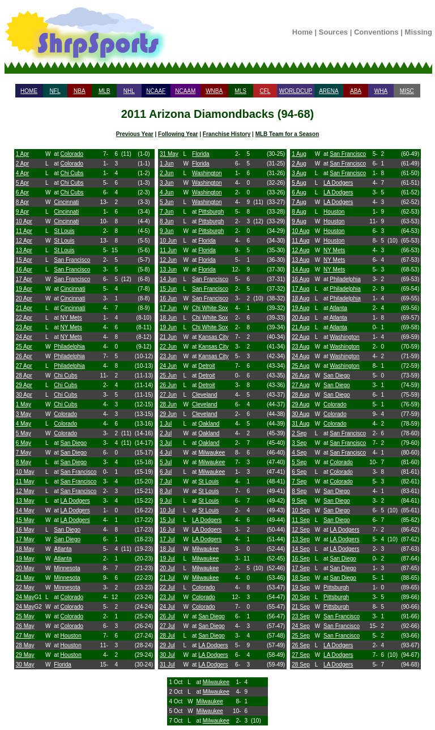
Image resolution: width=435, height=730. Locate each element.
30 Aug (300, 414)
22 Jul (167, 587)
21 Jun (168, 337)
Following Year (178, 134)
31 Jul (167, 664)
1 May (23, 404)
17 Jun (168, 308)
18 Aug (300, 298)
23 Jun (168, 356)
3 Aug (299, 173)
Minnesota (67, 568)
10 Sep (301, 510)
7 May (23, 452)
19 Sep (301, 587)
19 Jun (168, 327)
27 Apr (24, 366)
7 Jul (166, 481)
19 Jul (167, 558)
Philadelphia (69, 346)
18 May (25, 549)
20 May (25, 568)
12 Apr (24, 240)
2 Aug (299, 163)
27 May (25, 636)
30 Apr (24, 395)
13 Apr (24, 250)
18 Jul (167, 549)
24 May (25, 597)
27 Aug (300, 385)
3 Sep (299, 443)
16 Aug (300, 279)
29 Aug (300, 404)
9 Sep (299, 501)
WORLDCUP (295, 91)
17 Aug (300, 289)
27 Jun (168, 395)
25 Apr (24, 346)
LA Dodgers (74, 501)
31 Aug (300, 424)
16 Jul (167, 530)
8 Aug (299, 212)
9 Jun (166, 231)
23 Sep (301, 616)
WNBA (214, 91)
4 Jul (166, 452)
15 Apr (24, 260)
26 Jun (168, 385)
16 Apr (24, 269)
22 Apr (24, 318)
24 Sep (301, 626)
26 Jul (167, 616)
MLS (240, 91)
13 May (25, 501)
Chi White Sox (210, 308)
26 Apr (24, 356)
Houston (70, 636)
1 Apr (22, 154)
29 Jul (167, 645)
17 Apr (24, 279)
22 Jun (168, 346)
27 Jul (167, 626)
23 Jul (167, 597)
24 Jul (167, 607)
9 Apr (22, 212)
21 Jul (167, 578)
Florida (62, 664)
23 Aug (300, 346)
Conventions (376, 32)
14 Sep (301, 549)
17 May (25, 539)
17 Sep (301, 568)
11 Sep (301, 520)
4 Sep (299, 452)
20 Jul (167, 568)
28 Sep (301, 664)
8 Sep (299, 491)
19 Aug (300, 308)
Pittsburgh (211, 212)
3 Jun (166, 183)
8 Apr (22, 202)
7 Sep (299, 481)
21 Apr (24, 308)
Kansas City (213, 337)
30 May (25, 664)
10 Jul (167, 510)
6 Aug (299, 192)
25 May (25, 616)
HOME (28, 91)
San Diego (73, 443)
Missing (418, 32)
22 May (25, 587)
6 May (23, 443)
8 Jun (166, 221)
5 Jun (166, 202)
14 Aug (300, 269)
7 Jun (166, 212)
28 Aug (300, 395)
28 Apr (24, 375)
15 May (25, 520)
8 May (23, 462)
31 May (169, 154)
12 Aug (300, 250)
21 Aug (300, 327)
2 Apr (22, 163)
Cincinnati (66, 202)
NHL (129, 91)
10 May (25, 472)
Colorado (71, 154)
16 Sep (301, 558)
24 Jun (168, 366)
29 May (25, 655)
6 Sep (299, 472)
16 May (25, 530)
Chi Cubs (71, 173)
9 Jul (166, 501)
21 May (25, 578)
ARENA (328, 91)
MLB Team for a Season (287, 134)
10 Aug (300, 231)
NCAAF (155, 91)
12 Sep (301, 530)
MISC (407, 91)
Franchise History (226, 134)
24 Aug (300, 356)
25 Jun (168, 375)
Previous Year (134, 134)
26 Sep (301, 645)
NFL (55, 91)
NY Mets (71, 318)
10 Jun (168, 240)
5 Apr (22, 183)
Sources (333, 32)
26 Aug (300, 375)
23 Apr (24, 327)
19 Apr (24, 289)
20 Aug (300, 318)
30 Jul (167, 655)
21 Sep (301, 607)
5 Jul (166, 462)
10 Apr (24, 221)
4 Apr (22, 173)
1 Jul (166, 424)
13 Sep (301, 539)
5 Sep (299, 462)
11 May (25, 481)
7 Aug (299, 202)
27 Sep (301, 655)
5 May (23, 433)
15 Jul (167, 520)
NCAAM (185, 91)
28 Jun (168, 404)
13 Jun (168, 269)
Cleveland (204, 395)
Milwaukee (211, 452)
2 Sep (299, 433)
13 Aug (300, 260)
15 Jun (168, 289)
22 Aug (300, 337)
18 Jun (168, 318)
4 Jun (166, 192)
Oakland (208, 424)
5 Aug (299, 183)
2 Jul (166, 433)
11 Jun (168, 250)
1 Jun (166, 163)
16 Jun (168, 298)
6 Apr (22, 192)
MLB (104, 91)
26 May (25, 626)
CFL (264, 91)
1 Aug (299, 154)
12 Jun (168, 260)
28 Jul (167, 636)
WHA (380, 91)
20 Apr (24, 298)
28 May (25, 645)
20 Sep (301, 597)
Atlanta (62, 549)
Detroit (206, 366)
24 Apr (24, 337)
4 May (23, 424)
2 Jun (166, 173)
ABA (355, 91)
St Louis (64, 231)
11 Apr (24, 231)
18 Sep (301, 578)
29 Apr (24, 385)
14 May (25, 510)
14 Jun (168, 279)
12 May (25, 491)
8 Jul (166, 491)
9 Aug (299, 221)
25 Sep (301, 636)
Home (302, 32)
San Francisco (72, 260)
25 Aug (300, 366)
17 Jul (167, 539)
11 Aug (300, 240)
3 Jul (166, 443)
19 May (25, 558)
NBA (80, 91)
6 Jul (166, 472)
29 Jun (168, 414)
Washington (206, 173)
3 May (23, 414)
